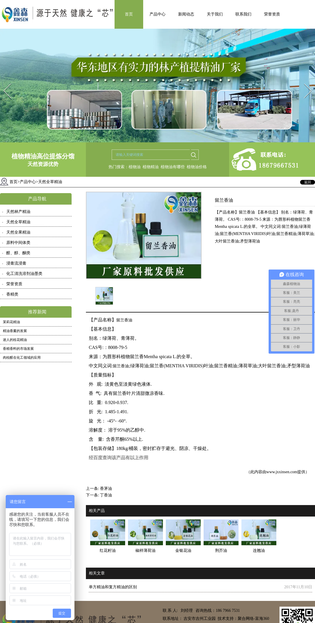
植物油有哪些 (173, 167)
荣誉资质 (272, 14)
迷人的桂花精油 (15, 340)
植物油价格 (197, 167)
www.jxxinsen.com (281, 472)
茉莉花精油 (11, 322)
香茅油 (106, 488)
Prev (3, 82)
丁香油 (106, 495)
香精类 (12, 294)
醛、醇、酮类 (18, 253)
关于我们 (215, 14)
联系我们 (243, 14)
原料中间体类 (18, 242)
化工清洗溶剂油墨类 (24, 273)
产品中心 (157, 14)
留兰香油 (124, 320)
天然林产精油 (18, 211)
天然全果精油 (18, 232)
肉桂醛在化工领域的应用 (22, 358)
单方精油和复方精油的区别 (113, 587)
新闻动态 (186, 14)
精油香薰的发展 (15, 331)
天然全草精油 (18, 222)
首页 (129, 14)
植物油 (135, 167)
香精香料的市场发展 (18, 349)
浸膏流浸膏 (16, 263)
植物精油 (151, 167)
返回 (307, 182)
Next (304, 82)
